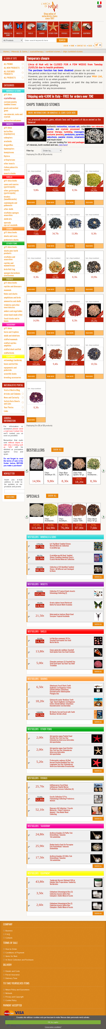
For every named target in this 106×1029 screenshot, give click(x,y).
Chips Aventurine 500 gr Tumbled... (93, 167)
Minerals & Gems (8, 29)
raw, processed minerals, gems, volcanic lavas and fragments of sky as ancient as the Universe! (64, 121)
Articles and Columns (12, 393)
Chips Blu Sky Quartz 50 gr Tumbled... (74, 210)
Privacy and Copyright (14, 997)
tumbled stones (53, 51)
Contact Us (81, 45)
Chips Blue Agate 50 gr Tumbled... (94, 210)
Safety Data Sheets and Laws (12, 402)
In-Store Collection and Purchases (20, 959)
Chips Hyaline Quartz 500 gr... (53, 297)
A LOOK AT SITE (10, 58)
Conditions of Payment (15, 952)
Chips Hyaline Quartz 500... (36, 520)
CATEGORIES (9, 85)
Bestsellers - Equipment (39, 873)
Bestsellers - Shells (37, 631)
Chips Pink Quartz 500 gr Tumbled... (35, 341)
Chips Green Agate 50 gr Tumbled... (74, 254)
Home (72, 45)
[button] (28, 470)
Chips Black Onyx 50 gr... (93, 520)
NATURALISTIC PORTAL (13, 385)
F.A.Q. (8, 934)
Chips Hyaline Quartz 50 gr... (34, 297)
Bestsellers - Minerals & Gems (42, 537)
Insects (19, 28)
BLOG (90, 45)
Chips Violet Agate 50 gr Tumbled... (35, 384)
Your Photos (8, 407)
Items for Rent (11, 956)
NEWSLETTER (9, 473)
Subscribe (10, 496)
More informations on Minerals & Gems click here (52, 112)
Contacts (9, 938)
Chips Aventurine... (50, 520)
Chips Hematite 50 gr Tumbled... (93, 254)
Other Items (53, 28)
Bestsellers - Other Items (40, 729)
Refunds (9, 993)
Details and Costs (13, 971)
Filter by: (30, 151)
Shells (31, 28)
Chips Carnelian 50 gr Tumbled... (35, 254)
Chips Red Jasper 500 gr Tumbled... (73, 341)
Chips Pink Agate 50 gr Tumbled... (74, 297)
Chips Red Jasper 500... (78, 520)
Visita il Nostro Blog (12, 389)
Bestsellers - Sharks (37, 678)
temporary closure (38, 58)
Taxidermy (76, 28)
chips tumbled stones (73, 51)
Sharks (42, 28)
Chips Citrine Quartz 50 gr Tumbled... (55, 254)
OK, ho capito (53, 1022)
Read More (31, 202)
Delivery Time (11, 978)
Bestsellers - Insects (37, 584)
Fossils (64, 28)
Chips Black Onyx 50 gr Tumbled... (36, 210)
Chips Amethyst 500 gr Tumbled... (55, 167)
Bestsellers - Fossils (37, 778)
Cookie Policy (11, 1000)
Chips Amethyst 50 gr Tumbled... (35, 167)
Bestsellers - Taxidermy (39, 826)
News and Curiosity (11, 397)
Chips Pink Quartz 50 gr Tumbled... (93, 297)
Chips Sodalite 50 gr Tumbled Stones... (94, 341)
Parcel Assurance (13, 974)
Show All (52, 495)
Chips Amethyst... (63, 520)
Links (6, 410)
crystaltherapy (36, 51)
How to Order (11, 949)
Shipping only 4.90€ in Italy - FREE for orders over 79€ (60, 96)
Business (9, 930)
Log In (65, 45)
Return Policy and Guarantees (18, 989)
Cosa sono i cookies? (53, 1027)
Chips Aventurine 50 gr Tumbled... (74, 167)
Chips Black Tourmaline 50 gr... (55, 210)
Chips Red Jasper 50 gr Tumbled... (55, 341)
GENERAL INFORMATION (10, 419)
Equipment (87, 28)
